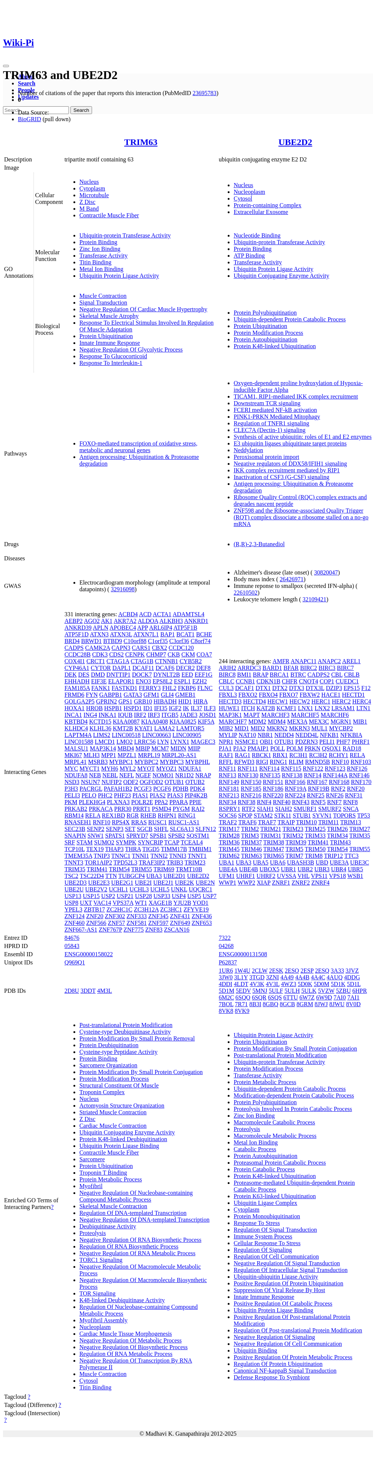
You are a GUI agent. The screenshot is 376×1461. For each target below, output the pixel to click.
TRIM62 (229, 856)
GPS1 (125, 701)
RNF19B (318, 788)
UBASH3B (300, 862)
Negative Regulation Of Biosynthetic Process (133, 1347)
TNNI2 (159, 856)
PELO (89, 795)
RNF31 (354, 795)
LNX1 (305, 708)
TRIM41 (97, 869)
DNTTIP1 (118, 674)
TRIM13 (350, 822)
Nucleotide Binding (257, 235)
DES (83, 674)
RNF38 (246, 802)
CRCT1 (95, 661)
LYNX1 (179, 742)
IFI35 (160, 708)
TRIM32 (292, 835)
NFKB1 (329, 735)
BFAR (291, 668)
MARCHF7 (233, 721)
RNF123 (335, 768)
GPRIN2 (106, 701)
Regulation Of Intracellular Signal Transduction (291, 1270)
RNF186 (273, 788)
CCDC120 (181, 648)
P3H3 (71, 788)
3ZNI (272, 977)
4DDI (225, 984)
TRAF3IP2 (152, 862)
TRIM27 (359, 829)
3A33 (337, 970)
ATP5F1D (76, 634)
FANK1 (100, 688)
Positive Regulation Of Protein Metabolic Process (293, 1357)
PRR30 (122, 809)
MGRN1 (341, 721)
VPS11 (319, 876)
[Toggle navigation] (6, 66)
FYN (92, 695)
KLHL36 (100, 728)
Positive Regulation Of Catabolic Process (283, 1303)
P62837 (228, 962)
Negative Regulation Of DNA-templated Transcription (144, 1219)
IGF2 (175, 708)
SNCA (350, 809)
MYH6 (109, 768)
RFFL (226, 762)
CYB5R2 (191, 661)
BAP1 (167, 634)
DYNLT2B (167, 674)
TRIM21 (270, 829)
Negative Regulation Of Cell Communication (288, 1344)
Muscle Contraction (103, 296)
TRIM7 (294, 856)
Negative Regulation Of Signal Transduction (287, 1263)
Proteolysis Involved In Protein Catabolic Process (293, 1109)
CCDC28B (77, 654)
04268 (226, 946)
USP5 (194, 896)
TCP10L (74, 849)
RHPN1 (167, 815)
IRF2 (140, 715)
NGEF (143, 775)
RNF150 (251, 782)
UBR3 (321, 869)
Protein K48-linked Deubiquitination (123, 1139)
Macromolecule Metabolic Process (275, 1136)
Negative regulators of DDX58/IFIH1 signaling (290, 463)
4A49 (287, 977)
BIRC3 (327, 668)
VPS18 (337, 876)
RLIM (296, 762)
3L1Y (241, 977)
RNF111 (247, 768)
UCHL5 (160, 889)
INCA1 (73, 715)
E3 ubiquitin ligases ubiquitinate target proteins (290, 443)
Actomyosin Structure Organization (121, 1105)
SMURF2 (329, 809)
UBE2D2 (295, 142)
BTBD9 (112, 641)
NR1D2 (184, 775)
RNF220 (273, 795)
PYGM (181, 809)
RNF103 (361, 762)
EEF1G (203, 674)
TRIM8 (314, 856)
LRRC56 (145, 742)
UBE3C (359, 862)
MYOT (146, 768)
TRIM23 (194, 862)
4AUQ (335, 977)
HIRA (200, 701)
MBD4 (125, 748)
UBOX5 (269, 869)
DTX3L (315, 688)
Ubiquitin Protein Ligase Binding (119, 1146)
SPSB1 (158, 835)
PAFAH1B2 (118, 788)
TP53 (363, 815)
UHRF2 (265, 876)
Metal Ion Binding (101, 269)
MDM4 (277, 721)
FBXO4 (268, 695)
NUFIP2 (111, 782)
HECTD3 (230, 701)
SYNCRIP (150, 842)
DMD (98, 674)
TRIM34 (337, 835)
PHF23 (122, 795)
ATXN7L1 (146, 634)
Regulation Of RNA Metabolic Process (126, 1354)
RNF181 (229, 788)
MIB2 (226, 728)
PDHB (181, 788)
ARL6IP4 (160, 627)
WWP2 (246, 882)
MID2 (257, 728)
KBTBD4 (76, 721)
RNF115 (291, 768)
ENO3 (143, 681)
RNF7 (334, 802)
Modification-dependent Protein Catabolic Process (294, 1095)
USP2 (108, 896)
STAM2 (263, 815)
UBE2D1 (174, 876)
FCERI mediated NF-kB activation (275, 410)
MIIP (194, 748)
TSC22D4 (92, 876)
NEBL (110, 775)
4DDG (352, 977)
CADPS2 (318, 674)
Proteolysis (92, 1233)
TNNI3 (177, 856)
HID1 (185, 701)
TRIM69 (164, 869)
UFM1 (227, 876)
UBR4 (338, 869)
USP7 (210, 896)
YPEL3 (73, 909)
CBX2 (159, 648)
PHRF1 (361, 742)
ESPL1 (182, 681)
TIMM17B (174, 849)
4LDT (241, 984)
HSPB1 (113, 708)
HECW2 (300, 701)
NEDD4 (284, 735)
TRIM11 (328, 822)
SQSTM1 (197, 835)
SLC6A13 (182, 829)
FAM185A (77, 688)
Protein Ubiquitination (106, 336)
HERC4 (361, 701)
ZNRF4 (320, 882)
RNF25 (315, 795)
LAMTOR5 (190, 728)
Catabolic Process (255, 1149)
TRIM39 (295, 842)
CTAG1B (142, 661)
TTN (111, 876)
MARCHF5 (305, 715)
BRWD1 (91, 641)
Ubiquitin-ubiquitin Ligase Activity (276, 1276)
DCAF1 (244, 688)
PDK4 (197, 788)
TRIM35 (74, 869)
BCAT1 (185, 634)
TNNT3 (73, 862)
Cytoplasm (92, 188)
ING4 (90, 715)
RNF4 (264, 802)
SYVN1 (322, 815)
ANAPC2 (329, 661)
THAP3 (114, 849)
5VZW (326, 991)
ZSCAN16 (176, 929)
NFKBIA (351, 735)
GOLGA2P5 (79, 701)
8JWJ (321, 1004)
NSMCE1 (246, 742)
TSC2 (71, 876)
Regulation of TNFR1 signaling (271, 423)
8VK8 (226, 1011)
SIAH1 (265, 809)
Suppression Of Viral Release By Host (279, 1290)
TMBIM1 (200, 849)
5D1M (226, 991)
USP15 (91, 896)
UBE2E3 (99, 882)
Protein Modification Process (268, 333)
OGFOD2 (151, 782)
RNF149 (229, 782)
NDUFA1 (189, 768)
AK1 (107, 621)
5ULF (276, 991)
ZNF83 (153, 929)
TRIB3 (175, 862)
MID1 (241, 728)
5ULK (308, 991)
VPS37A (123, 903)
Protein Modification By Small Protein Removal (137, 1038)
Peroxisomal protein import (266, 457)
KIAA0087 (126, 721)
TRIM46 (251, 849)
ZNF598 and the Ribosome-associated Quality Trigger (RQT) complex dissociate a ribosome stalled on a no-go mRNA (301, 517)
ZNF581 (137, 923)
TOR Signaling (97, 1293)
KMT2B (123, 728)
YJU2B (182, 903)
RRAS (139, 822)
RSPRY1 (229, 809)
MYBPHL (197, 762)
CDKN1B (268, 681)
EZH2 (199, 681)
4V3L (272, 984)
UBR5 (355, 869)
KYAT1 (144, 728)
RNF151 (273, 782)
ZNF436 (202, 916)
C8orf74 (201, 641)
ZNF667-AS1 (80, 929)
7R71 (241, 1004)
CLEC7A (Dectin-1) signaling (270, 430)
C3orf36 (179, 641)
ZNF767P (110, 929)
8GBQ (270, 1004)
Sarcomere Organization (108, 1065)
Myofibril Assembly (103, 1320)
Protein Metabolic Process (110, 1179)
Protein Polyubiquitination (265, 312)
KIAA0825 (183, 721)
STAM (84, 842)
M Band (89, 208)
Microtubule (94, 195)
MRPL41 (75, 762)
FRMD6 (74, 695)
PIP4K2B (195, 795)
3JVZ (352, 970)
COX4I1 (74, 661)
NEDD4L (307, 735)
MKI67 (73, 755)
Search (26, 83)
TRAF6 (247, 822)
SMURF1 (305, 809)
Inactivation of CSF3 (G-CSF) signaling (281, 477)
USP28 (143, 896)
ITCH (248, 708)
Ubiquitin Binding (255, 1350)
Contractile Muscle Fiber (109, 215)
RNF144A (335, 775)
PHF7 (343, 742)
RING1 (187, 815)
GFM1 (151, 695)
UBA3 (154, 876)
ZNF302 (115, 916)
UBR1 (288, 869)
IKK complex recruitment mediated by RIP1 (287, 470)
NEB (95, 775)
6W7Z (307, 997)
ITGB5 (169, 715)
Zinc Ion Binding (99, 249)
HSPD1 (133, 708)
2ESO (292, 970)
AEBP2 (73, 621)
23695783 (205, 93)
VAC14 (102, 903)
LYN (163, 742)
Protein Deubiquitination (109, 1045)
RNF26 (335, 795)
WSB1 (355, 876)
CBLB (352, 674)
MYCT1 (89, 768)
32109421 (314, 599)
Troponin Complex (102, 1092)
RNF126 (357, 768)
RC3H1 (298, 755)
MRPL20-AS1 (179, 755)
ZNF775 (133, 929)
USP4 (179, 896)
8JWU (337, 1004)
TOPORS (344, 815)
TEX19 (95, 849)
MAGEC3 (203, 742)
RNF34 (227, 802)
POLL (277, 748)
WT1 (141, 903)
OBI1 (266, 742)
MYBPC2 (146, 762)
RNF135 (270, 775)
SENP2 (95, 829)
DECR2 (185, 668)
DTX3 (296, 688)
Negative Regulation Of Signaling (274, 1337)
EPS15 (352, 688)
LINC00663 (156, 735)
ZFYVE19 (196, 909)
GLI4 (167, 695)
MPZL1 (127, 755)
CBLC (226, 681)
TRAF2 (228, 822)
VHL (303, 876)
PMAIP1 (258, 748)
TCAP (171, 842)
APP (142, 627)
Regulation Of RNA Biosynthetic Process (128, 1246)
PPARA (179, 802)
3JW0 (226, 977)
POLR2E (142, 802)
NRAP (203, 775)
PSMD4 (161, 809)
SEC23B (74, 829)
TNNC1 (121, 856)
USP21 (125, 896)
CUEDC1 (347, 681)
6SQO (243, 997)
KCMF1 (286, 708)
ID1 (148, 708)
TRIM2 (250, 829)
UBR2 (305, 869)
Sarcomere (92, 1159)
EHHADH (77, 681)
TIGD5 (150, 849)
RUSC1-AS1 (184, 822)
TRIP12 (333, 856)
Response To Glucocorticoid (113, 356)
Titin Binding (95, 262)
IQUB (125, 715)
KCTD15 (100, 721)
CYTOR (101, 668)
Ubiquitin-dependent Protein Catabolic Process (290, 319)
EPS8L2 (162, 681)
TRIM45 (229, 849)
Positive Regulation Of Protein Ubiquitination (288, 1283)
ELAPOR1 (121, 681)
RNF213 (229, 795)
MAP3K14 (103, 748)
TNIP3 (102, 856)
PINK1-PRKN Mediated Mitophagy (277, 416)
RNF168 (339, 782)
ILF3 (210, 708)
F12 (366, 688)
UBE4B (248, 869)
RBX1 (280, 755)
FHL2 (169, 688)
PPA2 (161, 802)
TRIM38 (273, 842)
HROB (94, 708)
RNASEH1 (77, 822)
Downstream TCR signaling (267, 403)
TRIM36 (229, 842)
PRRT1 (142, 809)
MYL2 (128, 768)
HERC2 (341, 701)
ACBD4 (128, 614)
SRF (69, 842)
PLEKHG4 (92, 802)
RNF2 (338, 788)
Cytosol (243, 198)
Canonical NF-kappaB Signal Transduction (285, 1370)
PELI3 (72, 795)
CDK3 (100, 654)
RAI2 (198, 809)
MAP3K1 (230, 715)
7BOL (226, 1004)
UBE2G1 (122, 882)
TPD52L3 (125, 862)
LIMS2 (101, 735)
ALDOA (148, 621)
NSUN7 (90, 782)
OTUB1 (174, 782)
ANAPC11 (304, 661)
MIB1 (360, 721)
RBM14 (74, 815)
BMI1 (244, 674)
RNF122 (313, 768)
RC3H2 (318, 755)
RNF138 (292, 775)
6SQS (275, 997)
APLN (100, 627)
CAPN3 (120, 648)
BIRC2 (308, 668)
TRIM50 (315, 849)
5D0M (321, 984)
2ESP (306, 970)
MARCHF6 (335, 715)
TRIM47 (273, 849)
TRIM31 (270, 835)
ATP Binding (249, 255)
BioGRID (29, 119)
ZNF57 (116, 923)
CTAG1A (118, 661)
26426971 (292, 579)
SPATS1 (115, 835)
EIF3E (99, 681)
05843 (71, 946)
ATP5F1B (185, 627)
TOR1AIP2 (98, 862)
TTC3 (351, 856)
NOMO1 (163, 775)
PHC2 (105, 795)
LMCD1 (105, 742)
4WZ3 (288, 984)
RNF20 (355, 788)
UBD (322, 862)
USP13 (72, 896)
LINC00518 (126, 735)
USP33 (162, 896)
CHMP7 (156, 654)
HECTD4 (254, 701)
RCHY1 (338, 755)
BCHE (204, 634)
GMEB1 (185, 695)
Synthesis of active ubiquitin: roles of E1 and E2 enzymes (303, 437)
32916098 (123, 589)
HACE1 (331, 695)
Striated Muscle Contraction (112, 1112)
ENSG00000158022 (88, 954)
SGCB (144, 829)
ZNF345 (158, 916)
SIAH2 (283, 809)
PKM (71, 802)
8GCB (287, 1004)
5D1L (354, 984)
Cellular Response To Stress (267, 1243)
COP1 (327, 681)
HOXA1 (74, 708)
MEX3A (297, 721)
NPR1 (226, 742)
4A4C (318, 977)
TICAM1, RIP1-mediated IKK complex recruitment (296, 396)
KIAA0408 (154, 721)
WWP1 (227, 882)
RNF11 (227, 768)
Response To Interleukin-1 (110, 363)
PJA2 (239, 748)
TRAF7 (267, 822)
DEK (70, 674)
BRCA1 (279, 674)
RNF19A (295, 788)
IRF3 (154, 715)
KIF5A (206, 721)
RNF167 (317, 782)
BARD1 (272, 668)
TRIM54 (119, 869)
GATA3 (133, 695)
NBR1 (265, 735)
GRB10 (143, 701)
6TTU (290, 997)
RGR (133, 815)
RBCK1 (261, 755)
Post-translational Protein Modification (126, 1025)
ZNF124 (74, 916)
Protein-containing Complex (267, 205)
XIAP (264, 882)
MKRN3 (299, 728)
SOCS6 (228, 815)
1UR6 (226, 970)
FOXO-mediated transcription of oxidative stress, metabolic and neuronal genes (138, 446)
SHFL (161, 829)
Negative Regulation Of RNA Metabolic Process (137, 1253)
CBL (337, 674)
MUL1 (319, 728)
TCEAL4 (192, 842)
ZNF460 (74, 923)
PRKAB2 (75, 809)
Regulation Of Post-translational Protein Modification (298, 1330)
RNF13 (227, 775)
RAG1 (242, 755)
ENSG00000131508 (243, 954)
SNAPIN (75, 835)
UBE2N (205, 882)
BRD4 (72, 641)
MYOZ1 (166, 768)
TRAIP (286, 822)
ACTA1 (162, 614)
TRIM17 (229, 829)
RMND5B (317, 762)
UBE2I (143, 882)
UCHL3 (139, 889)
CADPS (74, 648)
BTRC (298, 674)
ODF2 (130, 782)
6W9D (324, 997)
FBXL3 (228, 695)
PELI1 (327, 742)
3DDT (88, 991)
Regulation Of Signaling (263, 1250)
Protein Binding (98, 242)
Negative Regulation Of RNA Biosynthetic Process (140, 1240)
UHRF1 (245, 876)
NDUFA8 (76, 775)
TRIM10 (306, 822)
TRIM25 (315, 829)
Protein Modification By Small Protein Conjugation (141, 1072)
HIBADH (165, 701)
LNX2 (322, 708)
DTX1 (263, 688)
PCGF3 (143, 788)
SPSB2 (176, 835)
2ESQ (322, 970)
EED (187, 674)
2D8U (71, 991)
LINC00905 (187, 735)
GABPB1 (110, 695)
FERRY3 (150, 688)
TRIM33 (315, 835)
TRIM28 (229, 835)
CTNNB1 (166, 661)
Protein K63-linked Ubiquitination (275, 1196)
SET (130, 829)
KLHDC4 (76, 728)
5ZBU (343, 991)
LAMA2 (164, 728)
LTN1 (363, 708)
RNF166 (295, 782)
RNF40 (281, 802)
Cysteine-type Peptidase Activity (118, 1052)
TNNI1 (140, 856)
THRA (133, 849)
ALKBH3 (171, 621)
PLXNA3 (118, 802)
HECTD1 (353, 695)
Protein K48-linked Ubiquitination (275, 346)
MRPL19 (149, 755)
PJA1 (225, 748)
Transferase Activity (103, 255)
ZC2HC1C (119, 909)
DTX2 (280, 688)
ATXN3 (99, 634)
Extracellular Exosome (261, 212)
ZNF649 (180, 923)
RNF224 (295, 795)
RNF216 (251, 795)
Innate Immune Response (109, 343)
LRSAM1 (343, 708)
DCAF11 (143, 668)
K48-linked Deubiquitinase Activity (122, 1300)
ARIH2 (227, 668)
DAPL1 (122, 668)
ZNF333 (137, 916)
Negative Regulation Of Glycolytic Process (131, 349)
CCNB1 (245, 681)
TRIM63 (140, 142)
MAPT (251, 715)
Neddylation (248, 450)
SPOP (245, 815)
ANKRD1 (196, 621)
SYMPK (126, 842)
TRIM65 (273, 856)
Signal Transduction (103, 302)
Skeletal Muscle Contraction (113, 1206)
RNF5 (318, 802)
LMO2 (124, 742)
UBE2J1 (163, 882)
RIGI (262, 762)
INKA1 (107, 715)
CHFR (289, 681)
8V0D (353, 1004)
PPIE (195, 802)
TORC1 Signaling (101, 1260)
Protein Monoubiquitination (267, 1216)
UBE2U (74, 889)
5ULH (292, 991)
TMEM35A (78, 856)
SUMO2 (104, 842)
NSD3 (71, 782)
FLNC (204, 688)
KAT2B (265, 708)
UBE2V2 (96, 889)
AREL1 (351, 661)
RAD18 (351, 748)
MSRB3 (97, 762)
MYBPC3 (172, 762)
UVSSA (286, 876)
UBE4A (228, 869)
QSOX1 (331, 748)
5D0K (305, 984)
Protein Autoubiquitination (265, 339)
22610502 (245, 592)
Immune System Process (263, 1236)
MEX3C (319, 721)
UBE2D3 (75, 882)
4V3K (257, 984)
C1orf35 (158, 641)
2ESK (276, 970)
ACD (145, 614)
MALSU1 (76, 748)
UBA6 (277, 862)
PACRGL (90, 788)
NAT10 (247, 735)
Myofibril (90, 1186)
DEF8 (203, 668)
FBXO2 (247, 695)
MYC (71, 768)
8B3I (255, 1004)
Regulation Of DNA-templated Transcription (133, 1213)
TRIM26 (337, 829)
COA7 (204, 654)
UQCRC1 (200, 889)
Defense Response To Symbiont (272, 1377)
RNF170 (361, 782)
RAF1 (226, 755)
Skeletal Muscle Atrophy (109, 316)
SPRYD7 (137, 835)
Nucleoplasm (249, 192)
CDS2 (116, 654)
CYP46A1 (76, 668)
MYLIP (228, 735)
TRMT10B (189, 869)
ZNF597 (158, 923)
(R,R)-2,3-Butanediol (259, 544)
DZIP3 (334, 688)
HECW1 (278, 701)
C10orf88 (135, 641)
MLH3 (91, 755)
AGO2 (92, 621)
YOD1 (201, 903)
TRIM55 (141, 869)
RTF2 (248, 809)
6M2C (226, 997)
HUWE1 (229, 708)
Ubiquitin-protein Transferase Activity (125, 235)
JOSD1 (207, 715)
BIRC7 (345, 668)
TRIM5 (294, 849)
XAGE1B (160, 903)
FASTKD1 (124, 688)
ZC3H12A (146, 909)
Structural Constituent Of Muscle (119, 1085)
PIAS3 (175, 795)
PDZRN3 (306, 742)
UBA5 (261, 862)
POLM (295, 748)
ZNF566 (96, 923)
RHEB (148, 815)
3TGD (257, 977)
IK (186, 708)
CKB (174, 654)
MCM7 (160, 748)
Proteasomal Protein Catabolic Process (280, 1162)
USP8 (71, 903)
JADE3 (189, 715)
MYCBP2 (341, 728)
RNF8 (350, 802)
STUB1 (302, 815)
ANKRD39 (78, 627)
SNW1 (96, 835)
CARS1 (141, 648)
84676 (71, 938)
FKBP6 (187, 688)
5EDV (243, 991)
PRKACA (101, 809)
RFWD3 (244, 762)
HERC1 (321, 701)
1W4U (242, 970)
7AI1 (353, 997)
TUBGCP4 (131, 876)
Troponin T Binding (103, 1172)
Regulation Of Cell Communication (276, 1256)
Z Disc (87, 202)
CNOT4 (308, 681)
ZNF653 (202, 923)
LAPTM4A (78, 735)
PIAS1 (140, 795)
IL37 (196, 708)
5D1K (338, 984)
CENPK (135, 654)
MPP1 (108, 755)
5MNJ (259, 991)
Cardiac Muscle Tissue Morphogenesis (125, 1334)
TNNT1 (197, 856)
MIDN (178, 748)
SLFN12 (206, 829)
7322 (225, 938)
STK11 (282, 815)
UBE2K (184, 882)
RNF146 (359, 775)
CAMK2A (97, 648)
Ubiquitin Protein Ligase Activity (119, 276)
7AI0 (340, 997)
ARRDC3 (249, 668)
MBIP (143, 748)
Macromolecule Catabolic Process (274, 1122)
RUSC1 (157, 822)
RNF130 (248, 775)
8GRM (305, 1004)
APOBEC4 (123, 627)
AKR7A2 (125, 621)
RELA (92, 815)
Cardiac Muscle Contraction (112, 1125)
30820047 (326, 572)
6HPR (360, 991)
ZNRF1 (281, 882)
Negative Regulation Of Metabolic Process (130, 1340)
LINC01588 (78, 742)
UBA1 (226, 862)
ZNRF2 (301, 882)
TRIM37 (251, 842)
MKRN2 (276, 728)
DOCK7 (142, 674)
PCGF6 (162, 788)
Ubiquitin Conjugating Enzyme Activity (281, 276)
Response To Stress (257, 1223)
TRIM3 (250, 835)
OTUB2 (195, 782)
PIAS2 (158, 795)
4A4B (302, 977)
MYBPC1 (121, 762)
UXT (86, 903)
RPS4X (121, 822)
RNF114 (269, 768)
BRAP (260, 674)
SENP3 (114, 829)
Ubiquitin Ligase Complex (265, 1203)
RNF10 (101, 822)
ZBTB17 (94, 909)
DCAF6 (164, 668)
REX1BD (113, 815)
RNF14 (312, 775)
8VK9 (242, 1011)
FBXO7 (288, 695)
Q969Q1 (74, 962)
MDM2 (257, 721)
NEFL (126, 775)
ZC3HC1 (171, 909)
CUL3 (226, 688)
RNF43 (300, 802)
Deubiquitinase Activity (107, 1226)
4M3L (104, 991)
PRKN (312, 748)
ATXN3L (121, 634)
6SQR (259, 997)
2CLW (260, 970)
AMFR (280, 661)
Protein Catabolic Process (264, 1169)
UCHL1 (118, 889)
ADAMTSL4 (188, 614)
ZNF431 (180, 916)
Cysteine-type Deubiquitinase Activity (125, 1032)
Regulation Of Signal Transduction (275, 1230)
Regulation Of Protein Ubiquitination (278, 1364)
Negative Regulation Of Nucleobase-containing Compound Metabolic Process (136, 1196)
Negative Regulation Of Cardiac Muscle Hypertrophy (143, 309)
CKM (188, 654)
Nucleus (89, 182)
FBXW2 (310, 695)
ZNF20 (94, 916)
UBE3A (339, 862)
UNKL (179, 889)
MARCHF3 (275, 715)
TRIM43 (340, 842)
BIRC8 (227, 674)
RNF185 (251, 788)
